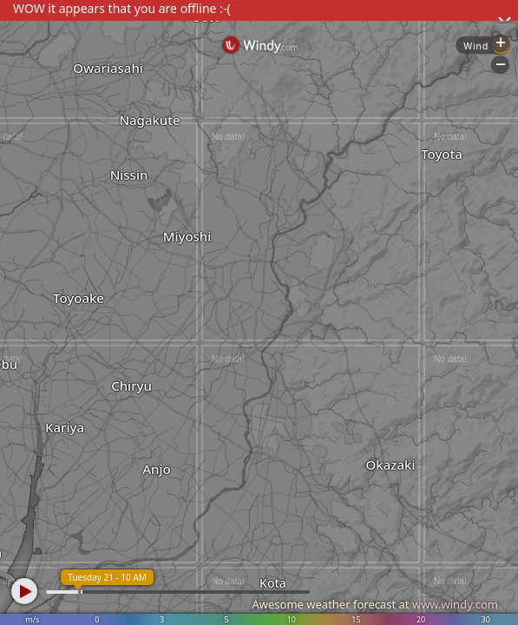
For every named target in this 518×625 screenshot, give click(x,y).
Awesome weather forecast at (375, 604)
